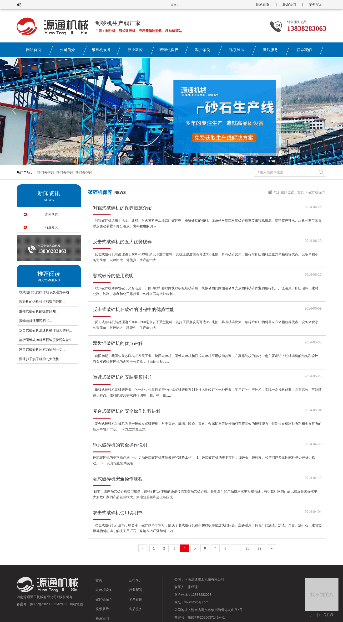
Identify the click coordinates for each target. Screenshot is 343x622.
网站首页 (262, 4)
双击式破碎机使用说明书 (118, 512)
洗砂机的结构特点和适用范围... (42, 302)
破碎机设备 (101, 50)
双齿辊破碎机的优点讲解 (118, 343)
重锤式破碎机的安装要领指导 (122, 377)
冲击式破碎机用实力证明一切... (42, 349)
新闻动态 (51, 214)
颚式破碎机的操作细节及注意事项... (45, 292)
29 (260, 548)
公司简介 (67, 50)
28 (247, 548)
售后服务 (270, 50)
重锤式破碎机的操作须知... (39, 311)
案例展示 (315, 4)
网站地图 (76, 604)
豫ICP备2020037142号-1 (48, 604)
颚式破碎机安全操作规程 (118, 478)
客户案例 (202, 50)
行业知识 (51, 227)
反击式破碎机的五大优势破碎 (122, 241)
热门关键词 (45, 172)
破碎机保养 (168, 50)
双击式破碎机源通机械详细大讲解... (45, 330)
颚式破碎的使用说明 (113, 275)
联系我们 (289, 4)
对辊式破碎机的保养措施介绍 (122, 207)
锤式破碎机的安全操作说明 (120, 444)
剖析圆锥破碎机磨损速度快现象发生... (47, 340)
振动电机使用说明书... (35, 321)
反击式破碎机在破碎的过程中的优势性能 (133, 309)
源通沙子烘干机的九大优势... (40, 359)
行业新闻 (135, 50)
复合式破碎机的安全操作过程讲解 (127, 411)
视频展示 (236, 50)
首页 (300, 192)
